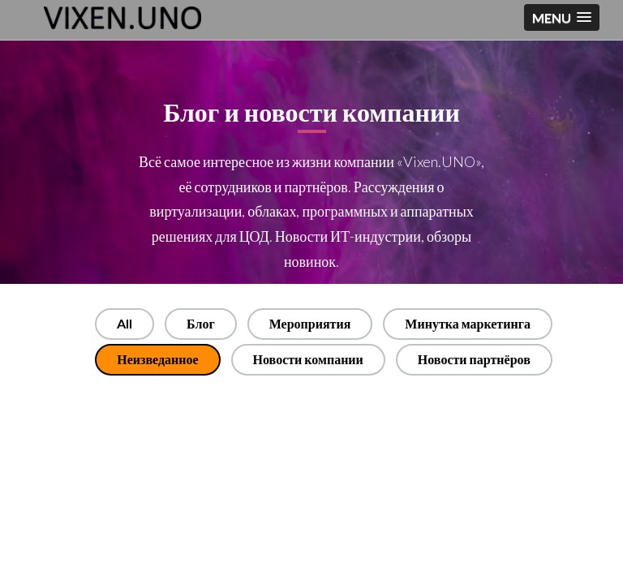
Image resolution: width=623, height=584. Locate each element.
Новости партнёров (474, 359)
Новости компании (308, 359)
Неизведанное (157, 359)
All (124, 323)
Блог (201, 323)
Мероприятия (310, 323)
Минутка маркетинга (468, 323)
